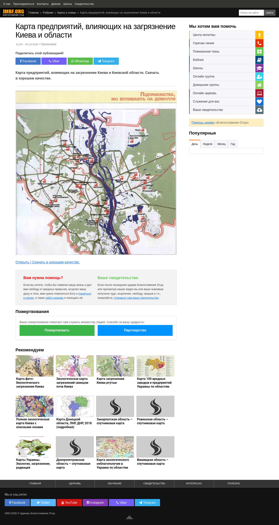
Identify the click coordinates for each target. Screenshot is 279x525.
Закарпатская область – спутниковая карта (114, 421)
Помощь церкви (203, 122)
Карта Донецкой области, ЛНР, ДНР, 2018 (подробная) (74, 423)
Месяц (221, 144)
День (195, 144)
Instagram (95, 502)
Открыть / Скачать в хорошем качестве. (48, 262)
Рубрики (48, 12)
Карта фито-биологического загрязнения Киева (30, 382)
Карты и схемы (66, 12)
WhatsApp (80, 61)
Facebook (28, 61)
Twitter (43, 502)
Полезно (234, 483)
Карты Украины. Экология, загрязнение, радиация (33, 463)
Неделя (207, 144)
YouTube (69, 502)
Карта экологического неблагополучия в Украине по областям (113, 463)
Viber (54, 61)
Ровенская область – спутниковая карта (152, 421)
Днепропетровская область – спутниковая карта (73, 463)
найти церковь (55, 297)
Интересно (194, 483)
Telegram (106, 61)
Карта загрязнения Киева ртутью (110, 380)
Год (233, 144)
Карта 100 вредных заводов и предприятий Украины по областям (154, 382)
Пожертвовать (57, 330)
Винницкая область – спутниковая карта (152, 462)
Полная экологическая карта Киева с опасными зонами (32, 423)
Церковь (75, 483)
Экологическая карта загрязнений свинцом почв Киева (72, 382)
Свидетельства (154, 483)
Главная (33, 12)
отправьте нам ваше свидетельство (136, 297)
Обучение (114, 483)
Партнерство (135, 330)
